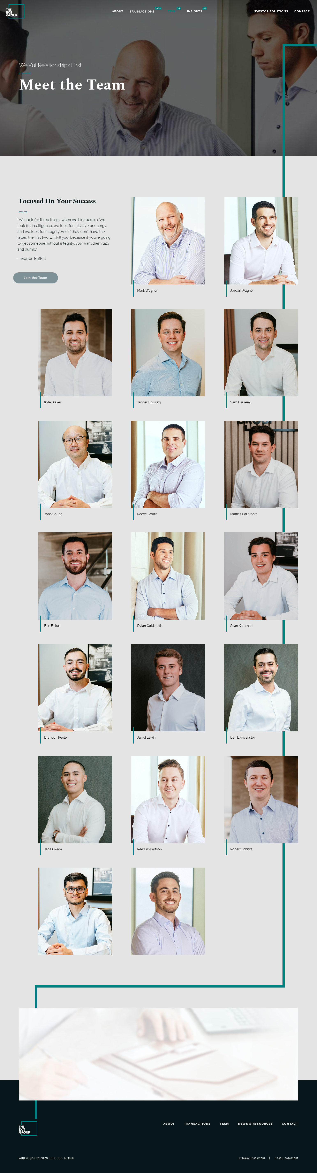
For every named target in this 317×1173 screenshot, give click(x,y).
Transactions (197, 1124)
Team (224, 1124)
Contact (290, 1124)
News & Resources (255, 1124)
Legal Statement (286, 1158)
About (169, 1124)
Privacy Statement (252, 1158)
